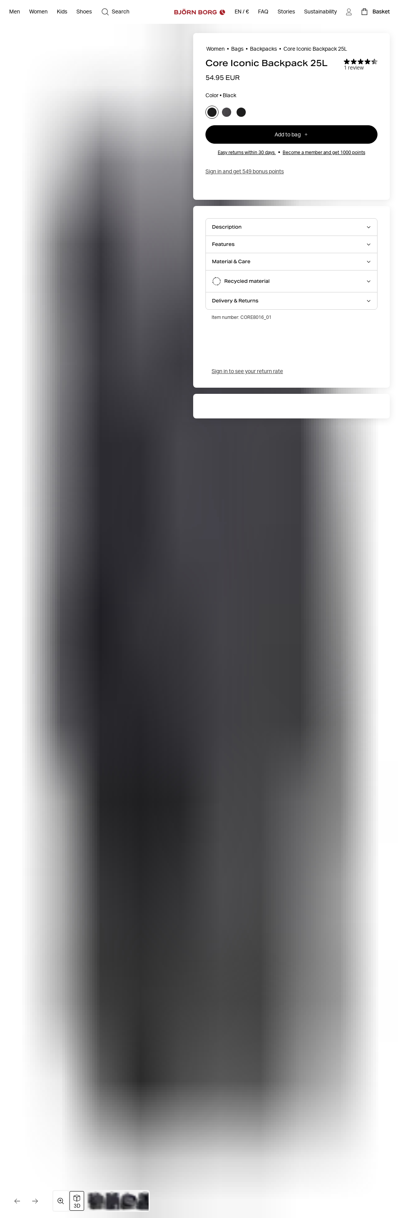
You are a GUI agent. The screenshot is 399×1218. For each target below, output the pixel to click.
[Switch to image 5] (145, 1201)
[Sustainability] (320, 12)
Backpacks (263, 48)
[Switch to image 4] (129, 1201)
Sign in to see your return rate (247, 371)
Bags (237, 48)
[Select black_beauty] (241, 112)
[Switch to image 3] (113, 1201)
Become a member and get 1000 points (324, 152)
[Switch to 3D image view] (77, 1200)
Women (215, 48)
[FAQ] (263, 12)
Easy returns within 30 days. (247, 152)
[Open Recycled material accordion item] (291, 281)
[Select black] (212, 112)
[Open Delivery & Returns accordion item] (291, 300)
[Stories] (286, 12)
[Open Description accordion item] (291, 227)
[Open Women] (38, 12)
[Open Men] (15, 12)
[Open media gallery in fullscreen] (60, 1201)
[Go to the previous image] (17, 1201)
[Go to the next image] (35, 1201)
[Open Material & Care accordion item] (291, 261)
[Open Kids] (62, 12)
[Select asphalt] (226, 112)
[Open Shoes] (84, 12)
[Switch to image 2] (97, 1201)
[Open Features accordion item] (291, 244)
